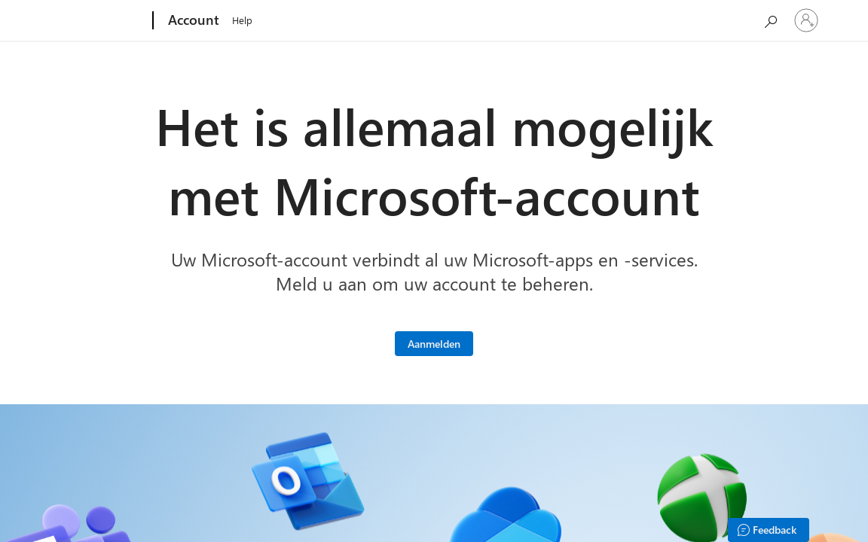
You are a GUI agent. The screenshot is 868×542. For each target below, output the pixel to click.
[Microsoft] (95, 21)
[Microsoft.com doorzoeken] (770, 19)
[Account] (192, 21)
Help (242, 20)
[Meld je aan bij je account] (806, 20)
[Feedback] (768, 530)
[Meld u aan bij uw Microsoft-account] (434, 343)
